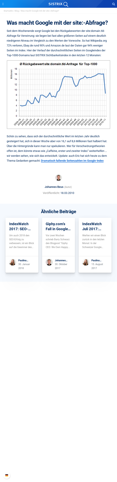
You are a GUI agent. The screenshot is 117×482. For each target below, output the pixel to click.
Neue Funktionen (59, 453)
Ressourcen (58, 393)
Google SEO (58, 374)
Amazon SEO (58, 379)
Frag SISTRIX (58, 399)
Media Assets (58, 433)
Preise (58, 369)
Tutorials (58, 423)
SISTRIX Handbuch (58, 449)
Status (58, 468)
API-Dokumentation (58, 458)
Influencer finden (58, 384)
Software (58, 363)
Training (58, 404)
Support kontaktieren (58, 463)
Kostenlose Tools (58, 419)
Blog (17, 11)
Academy (58, 409)
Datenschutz (58, 349)
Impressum (59, 354)
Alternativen (58, 428)
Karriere (58, 339)
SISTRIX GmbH (58, 328)
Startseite (8, 11)
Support (58, 443)
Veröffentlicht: (51, 193)
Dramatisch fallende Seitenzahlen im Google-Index (72, 160)
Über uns (58, 334)
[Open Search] (113, 4)
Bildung (58, 344)
